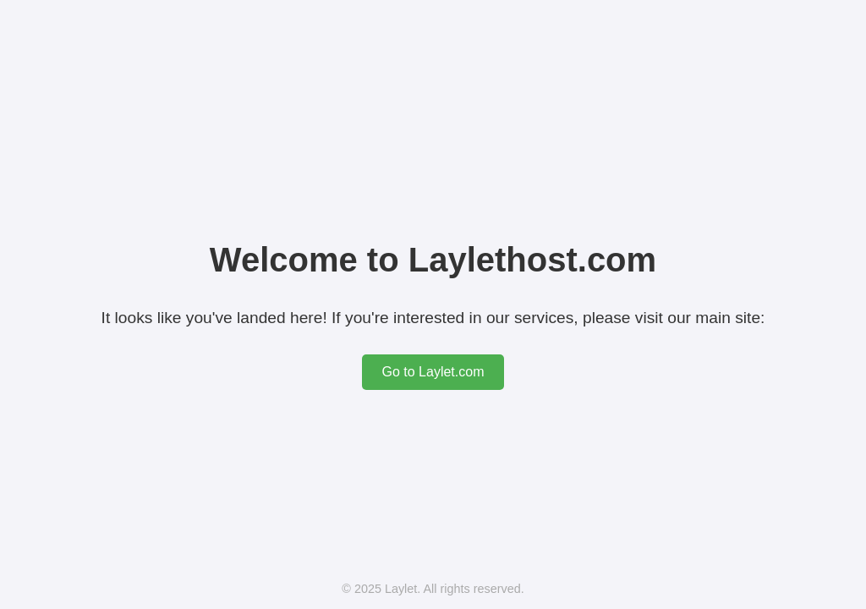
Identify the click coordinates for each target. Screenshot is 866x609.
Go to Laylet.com (433, 372)
